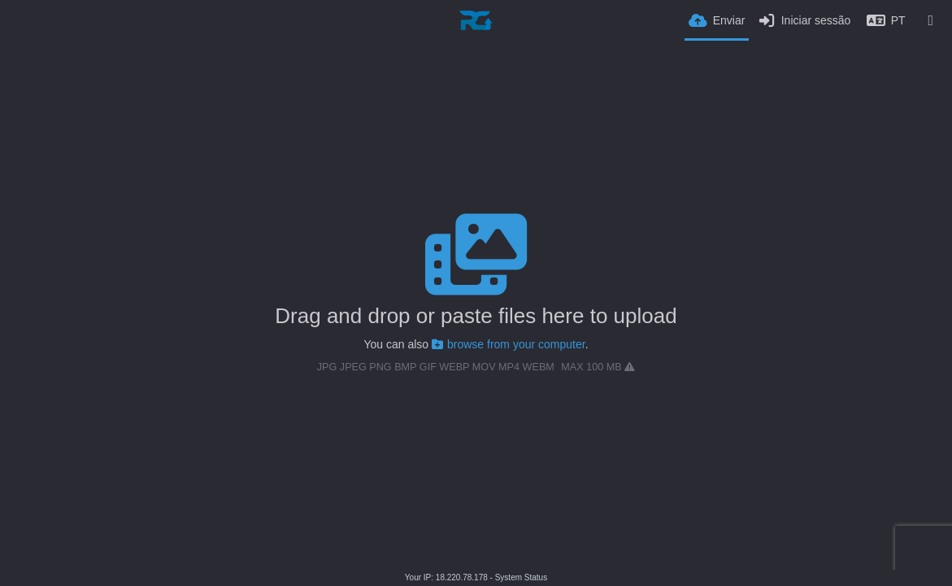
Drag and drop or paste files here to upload (475, 316)
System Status (521, 577)
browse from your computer (508, 344)
